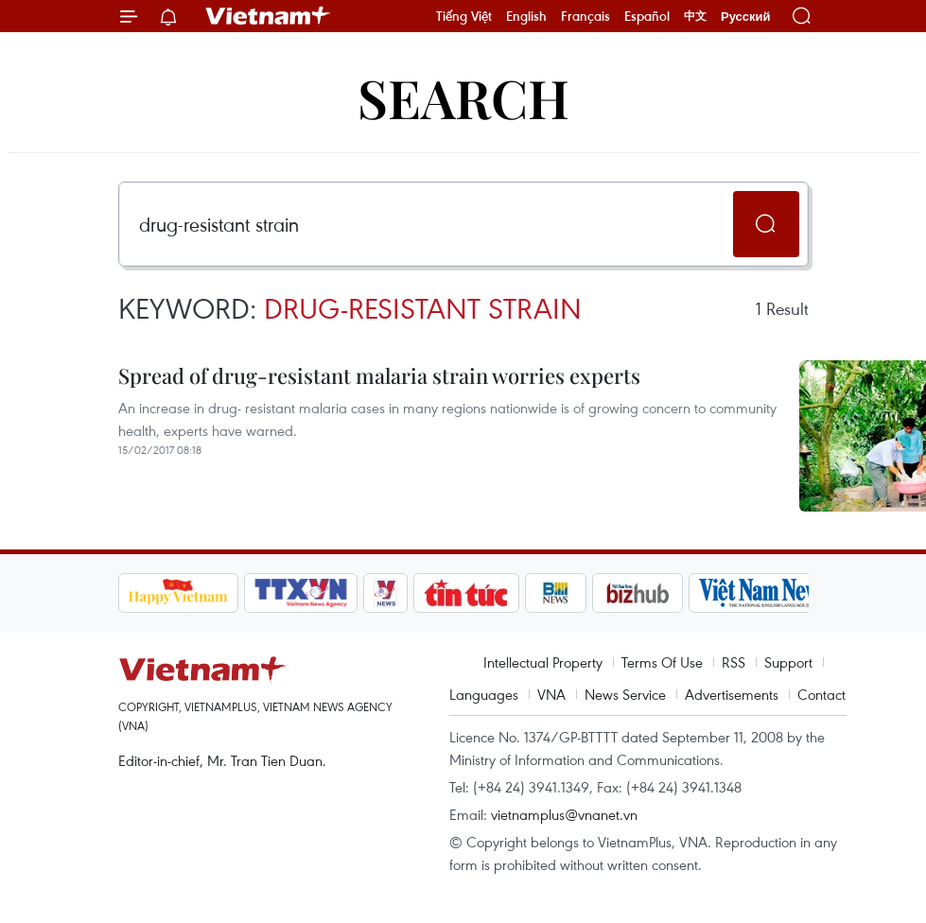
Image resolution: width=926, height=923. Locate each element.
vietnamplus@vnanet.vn (564, 814)
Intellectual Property (543, 662)
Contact (821, 694)
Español (647, 16)
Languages (483, 694)
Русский (746, 16)
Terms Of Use (662, 662)
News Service (625, 694)
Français (585, 16)
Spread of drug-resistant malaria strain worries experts (379, 375)
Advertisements (731, 694)
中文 (695, 16)
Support (788, 662)
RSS (733, 662)
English (526, 16)
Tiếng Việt (464, 16)
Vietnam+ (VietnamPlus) (269, 16)
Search (463, 96)
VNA (551, 694)
